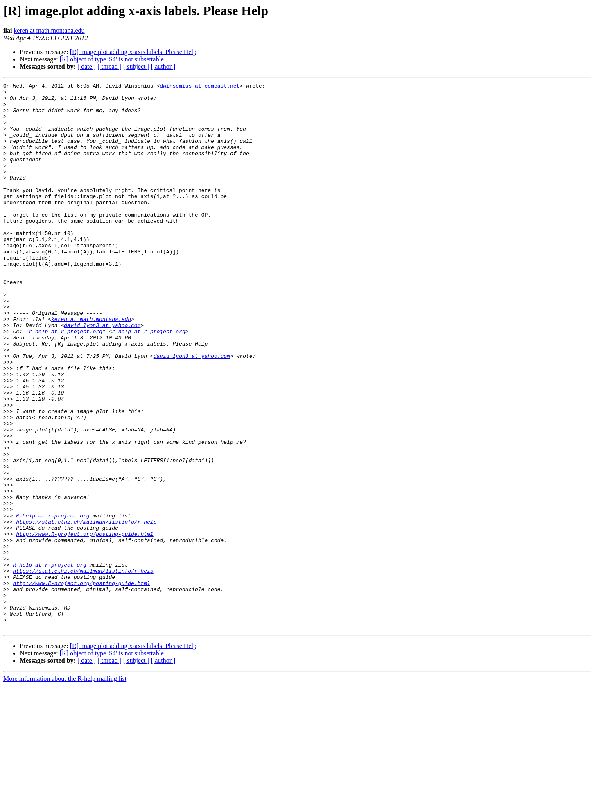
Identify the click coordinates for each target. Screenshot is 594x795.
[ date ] (86, 66)
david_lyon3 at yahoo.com (102, 374)
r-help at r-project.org (65, 381)
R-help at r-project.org (52, 602)
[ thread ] (109, 66)
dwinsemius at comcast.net (199, 86)
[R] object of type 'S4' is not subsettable (112, 59)
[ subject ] (136, 66)
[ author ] (163, 66)
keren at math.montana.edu (49, 30)
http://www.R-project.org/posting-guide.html (84, 624)
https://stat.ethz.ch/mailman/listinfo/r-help (86, 610)
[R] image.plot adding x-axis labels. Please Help (133, 51)
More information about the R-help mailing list (64, 787)
